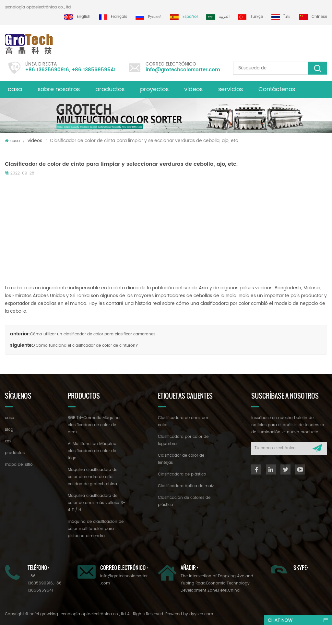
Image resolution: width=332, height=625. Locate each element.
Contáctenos (276, 89)
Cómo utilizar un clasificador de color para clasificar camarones (92, 334)
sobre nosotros (59, 89)
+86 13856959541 (94, 70)
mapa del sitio (19, 465)
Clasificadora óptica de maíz (186, 486)
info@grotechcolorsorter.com (183, 70)
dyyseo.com (201, 614)
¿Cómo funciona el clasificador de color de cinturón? (85, 346)
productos (109, 89)
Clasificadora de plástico (182, 474)
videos (193, 89)
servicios (230, 89)
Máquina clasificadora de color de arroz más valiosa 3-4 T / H (96, 503)
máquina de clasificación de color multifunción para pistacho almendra (96, 529)
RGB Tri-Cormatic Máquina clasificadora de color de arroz (94, 425)
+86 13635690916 (47, 70)
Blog (9, 430)
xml (8, 441)
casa (15, 89)
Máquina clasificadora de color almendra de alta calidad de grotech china (92, 477)
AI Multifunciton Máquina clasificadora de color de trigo (92, 451)
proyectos (154, 89)
